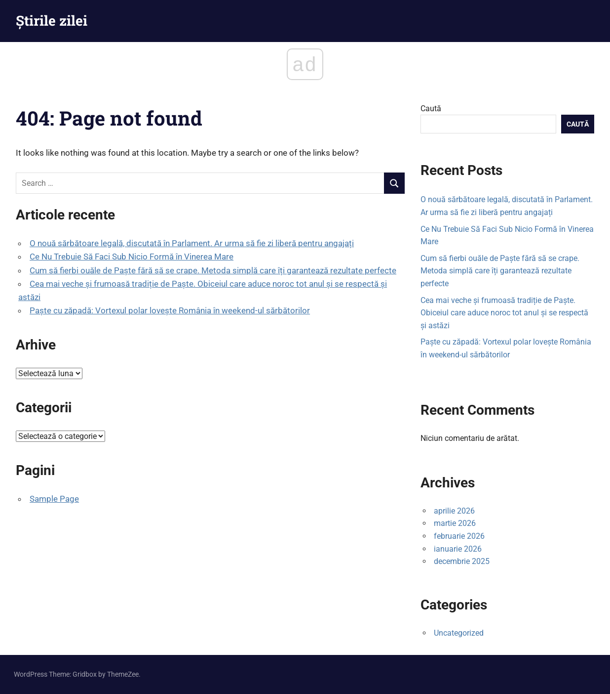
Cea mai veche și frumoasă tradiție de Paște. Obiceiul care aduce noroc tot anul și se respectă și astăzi (504, 313)
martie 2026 (455, 523)
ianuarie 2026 (458, 549)
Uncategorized (459, 633)
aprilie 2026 (454, 511)
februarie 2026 (459, 536)
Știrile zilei (51, 20)
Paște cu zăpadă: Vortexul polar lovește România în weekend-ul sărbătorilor (170, 310)
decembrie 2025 (462, 561)
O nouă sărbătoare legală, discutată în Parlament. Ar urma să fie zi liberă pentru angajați (192, 243)
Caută (430, 108)
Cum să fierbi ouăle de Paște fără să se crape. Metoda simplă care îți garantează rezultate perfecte (213, 270)
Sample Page (54, 499)
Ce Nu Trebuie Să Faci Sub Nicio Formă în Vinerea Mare (131, 256)
